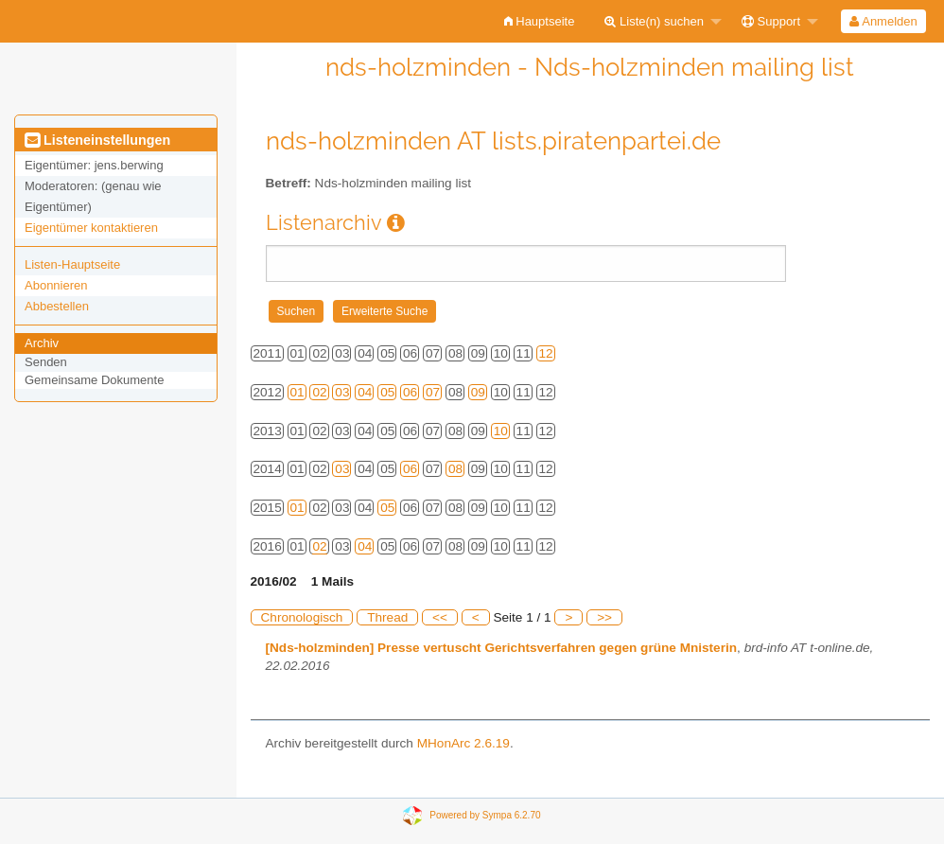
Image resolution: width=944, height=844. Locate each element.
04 (365, 392)
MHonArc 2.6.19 (463, 743)
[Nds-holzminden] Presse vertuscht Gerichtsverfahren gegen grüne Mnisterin (502, 648)
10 (501, 431)
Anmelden (883, 21)
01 (297, 392)
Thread (387, 617)
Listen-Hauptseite (72, 264)
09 (478, 392)
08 (455, 469)
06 (410, 392)
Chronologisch (302, 617)
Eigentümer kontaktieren (91, 227)
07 (433, 392)
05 (387, 392)
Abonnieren (56, 285)
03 (342, 392)
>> (604, 617)
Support (771, 21)
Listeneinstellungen (97, 140)
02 (319, 392)
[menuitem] (539, 21)
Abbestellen (57, 306)
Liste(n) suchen (654, 21)
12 (546, 353)
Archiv (42, 343)
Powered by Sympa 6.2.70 (484, 814)
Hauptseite (539, 21)
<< (439, 617)
